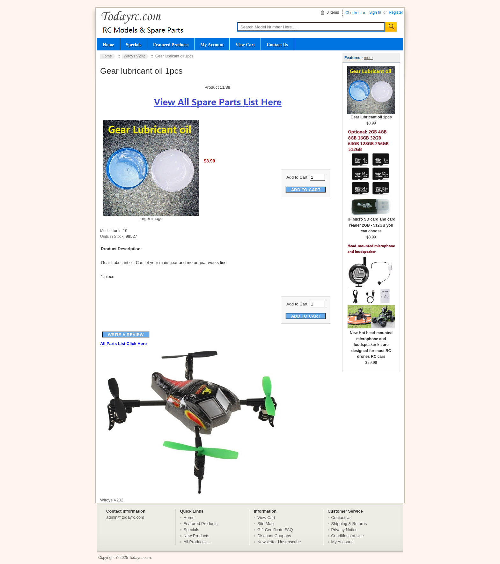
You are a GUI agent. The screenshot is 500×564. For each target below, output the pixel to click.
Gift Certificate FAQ (275, 529)
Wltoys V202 (134, 56)
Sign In (375, 12)
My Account (212, 44)
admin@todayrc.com (125, 517)
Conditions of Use (347, 535)
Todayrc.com (140, 557)
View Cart (245, 44)
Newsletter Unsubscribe (279, 541)
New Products (197, 535)
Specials (133, 44)
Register (396, 12)
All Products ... (197, 541)
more (368, 58)
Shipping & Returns (349, 523)
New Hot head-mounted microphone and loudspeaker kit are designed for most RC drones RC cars (371, 343)
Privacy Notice (344, 529)
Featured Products (170, 44)
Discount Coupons (274, 535)
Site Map (265, 523)
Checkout (353, 13)
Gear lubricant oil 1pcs (371, 115)
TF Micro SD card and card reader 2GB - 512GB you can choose (371, 223)
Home (108, 44)
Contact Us (277, 44)
